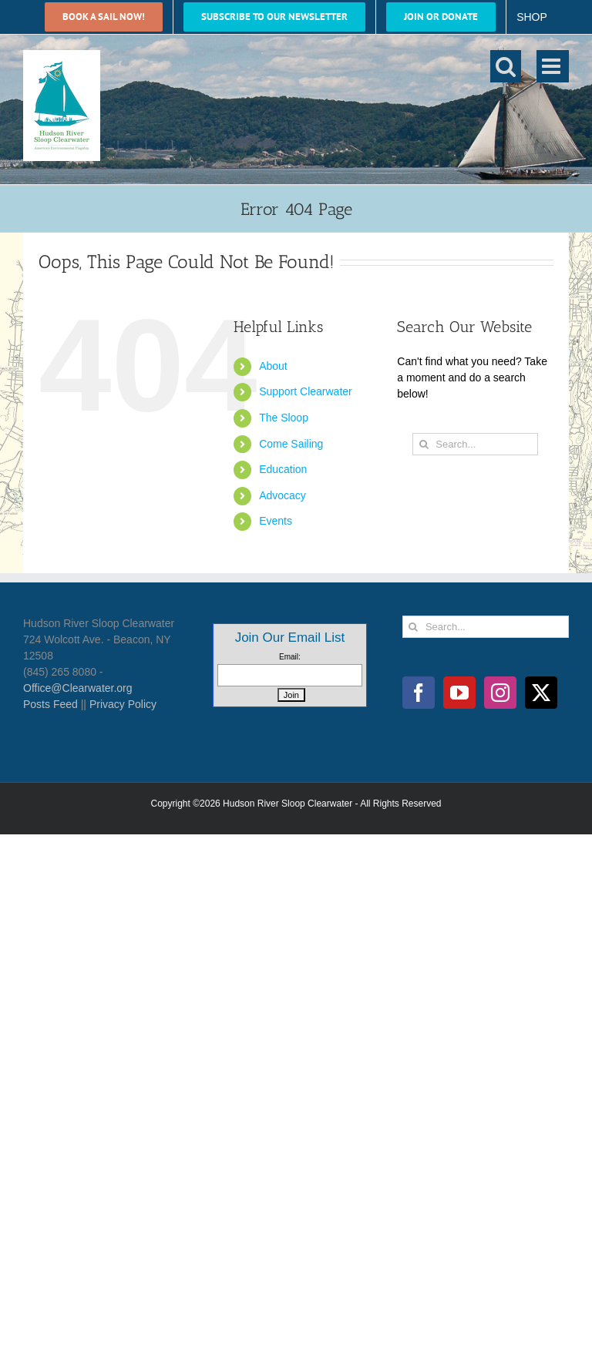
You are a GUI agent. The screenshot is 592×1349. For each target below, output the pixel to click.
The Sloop (283, 417)
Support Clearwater (305, 391)
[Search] (423, 444)
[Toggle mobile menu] (552, 66)
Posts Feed (50, 704)
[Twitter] (541, 692)
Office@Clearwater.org (78, 688)
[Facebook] (418, 692)
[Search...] (475, 444)
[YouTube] (459, 692)
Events (275, 521)
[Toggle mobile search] (505, 66)
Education (283, 469)
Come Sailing (291, 444)
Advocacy (282, 495)
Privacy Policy (122, 704)
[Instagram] (500, 692)
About (273, 366)
